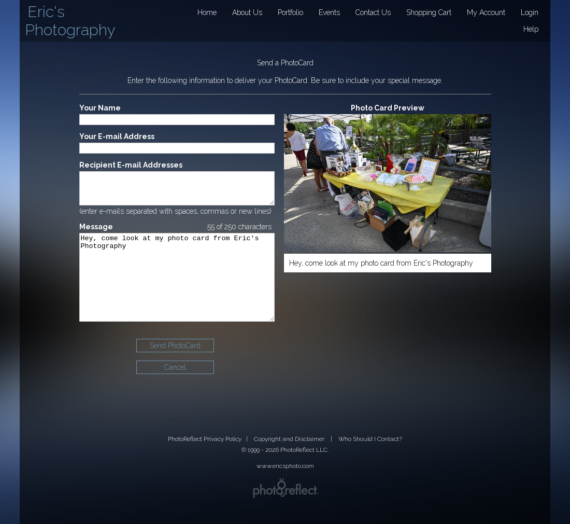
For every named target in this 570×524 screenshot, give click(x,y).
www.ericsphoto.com (285, 466)
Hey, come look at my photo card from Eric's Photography (177, 292)
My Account (486, 12)
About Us (247, 12)
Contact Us (373, 12)
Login (529, 12)
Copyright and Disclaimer (290, 439)
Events (329, 12)
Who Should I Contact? (370, 439)
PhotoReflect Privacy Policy (204, 439)
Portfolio (290, 12)
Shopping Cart (428, 12)
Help (530, 29)
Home (207, 12)
